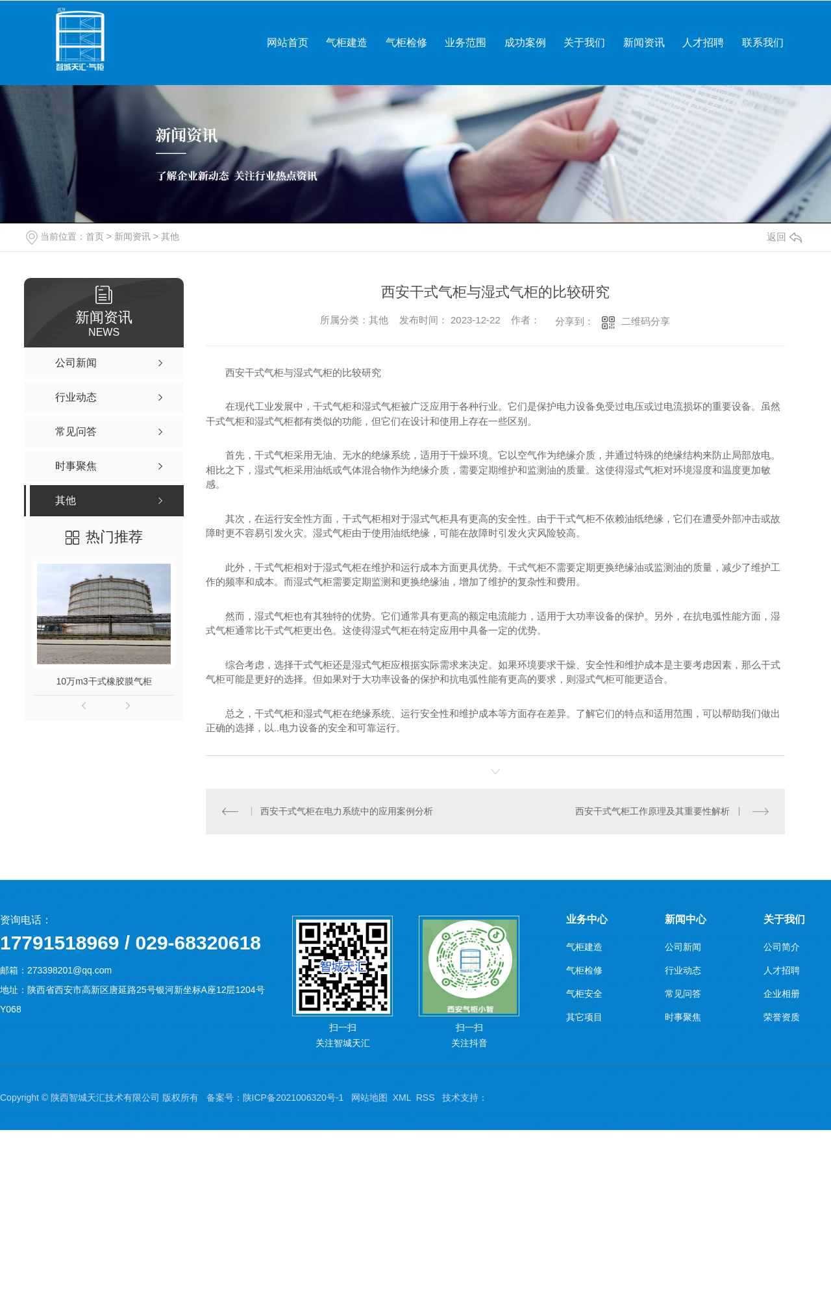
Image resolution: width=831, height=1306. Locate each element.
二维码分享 (645, 321)
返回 (784, 236)
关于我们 (584, 42)
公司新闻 (683, 947)
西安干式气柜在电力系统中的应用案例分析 (346, 811)
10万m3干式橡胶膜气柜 (104, 681)
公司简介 (781, 947)
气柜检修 (406, 42)
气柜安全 (584, 993)
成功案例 (525, 42)
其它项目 (584, 1017)
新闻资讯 (644, 42)
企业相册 (781, 993)
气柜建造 (346, 42)
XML (402, 1097)
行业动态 (683, 970)
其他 (170, 236)
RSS (425, 1097)
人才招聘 (703, 42)
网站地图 (369, 1097)
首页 (95, 236)
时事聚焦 (683, 1017)
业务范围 (465, 42)
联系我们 (763, 42)
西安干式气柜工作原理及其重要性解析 (653, 811)
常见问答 (683, 993)
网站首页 (287, 42)
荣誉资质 (781, 1017)
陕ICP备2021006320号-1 (293, 1097)
